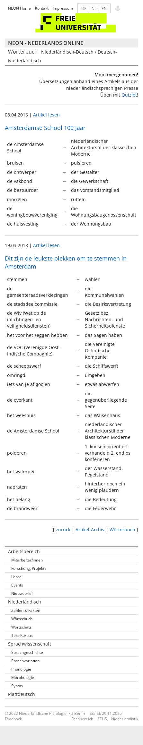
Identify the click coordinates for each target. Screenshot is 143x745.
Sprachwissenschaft (29, 644)
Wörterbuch (122, 530)
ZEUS (102, 719)
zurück (63, 530)
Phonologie (21, 669)
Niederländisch (24, 602)
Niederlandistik (124, 719)
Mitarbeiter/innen (27, 560)
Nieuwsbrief (22, 593)
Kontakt (42, 8)
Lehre (16, 576)
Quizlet (129, 95)
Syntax (17, 686)
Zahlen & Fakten (25, 610)
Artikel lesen (46, 115)
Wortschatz (21, 627)
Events (17, 585)
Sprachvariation (25, 661)
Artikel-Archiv (90, 530)
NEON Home (19, 8)
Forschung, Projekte (29, 568)
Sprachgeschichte (27, 652)
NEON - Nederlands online (45, 43)
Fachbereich (82, 719)
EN (104, 8)
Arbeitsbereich (24, 551)
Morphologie (22, 677)
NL (94, 8)
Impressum (63, 8)
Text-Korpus (22, 635)
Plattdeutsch (21, 694)
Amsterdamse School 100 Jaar (45, 128)
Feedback (13, 719)
